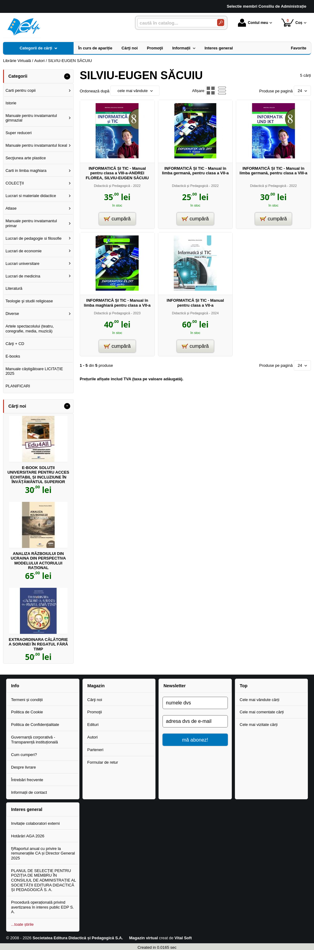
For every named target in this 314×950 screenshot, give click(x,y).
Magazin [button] (96, 685)
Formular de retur (102, 762)
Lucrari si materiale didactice (31, 195)
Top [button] (243, 685)
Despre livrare (23, 767)
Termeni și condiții (27, 699)
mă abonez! (195, 740)
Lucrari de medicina (23, 276)
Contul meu (253, 23)
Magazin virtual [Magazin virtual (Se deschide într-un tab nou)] (143, 938)
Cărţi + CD (15, 343)
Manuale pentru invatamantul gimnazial (31, 118)
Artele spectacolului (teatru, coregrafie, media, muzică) (30, 328)
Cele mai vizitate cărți (259, 724)
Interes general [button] (26, 809)
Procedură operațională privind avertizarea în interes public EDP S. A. (42, 907)
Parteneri (95, 749)
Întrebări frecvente (27, 779)
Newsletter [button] (174, 685)
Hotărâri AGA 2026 (27, 836)
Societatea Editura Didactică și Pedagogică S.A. (78, 938)
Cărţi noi (94, 699)
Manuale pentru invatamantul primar (31, 223)
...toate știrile (22, 924)
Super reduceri (19, 132)
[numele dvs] (195, 703)
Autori (92, 737)
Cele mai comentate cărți (262, 712)
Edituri (93, 724)
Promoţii (94, 712)
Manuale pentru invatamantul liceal (36, 145)
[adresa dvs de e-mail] (195, 721)
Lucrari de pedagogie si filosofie (34, 238)
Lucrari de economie (24, 251)
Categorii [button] (17, 76)
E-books (13, 356)
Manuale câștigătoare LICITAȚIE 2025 (34, 371)
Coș (291, 22)
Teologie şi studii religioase (29, 301)
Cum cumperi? (24, 754)
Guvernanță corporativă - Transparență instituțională (34, 739)
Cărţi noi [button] (17, 406)
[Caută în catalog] (220, 22)
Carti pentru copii (21, 90)
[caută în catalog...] (175, 23)
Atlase (11, 208)
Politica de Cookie (27, 712)
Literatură (14, 288)
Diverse (12, 313)
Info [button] (15, 685)
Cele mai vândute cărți (259, 699)
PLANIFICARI (18, 386)
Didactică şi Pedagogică (112, 186)
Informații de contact (29, 792)
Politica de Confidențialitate (35, 724)
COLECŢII (15, 183)
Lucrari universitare (23, 263)
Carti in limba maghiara (26, 170)
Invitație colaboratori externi (35, 823)
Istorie (11, 103)
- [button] (67, 76)
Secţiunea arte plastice (26, 158)
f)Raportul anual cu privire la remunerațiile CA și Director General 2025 (43, 853)
